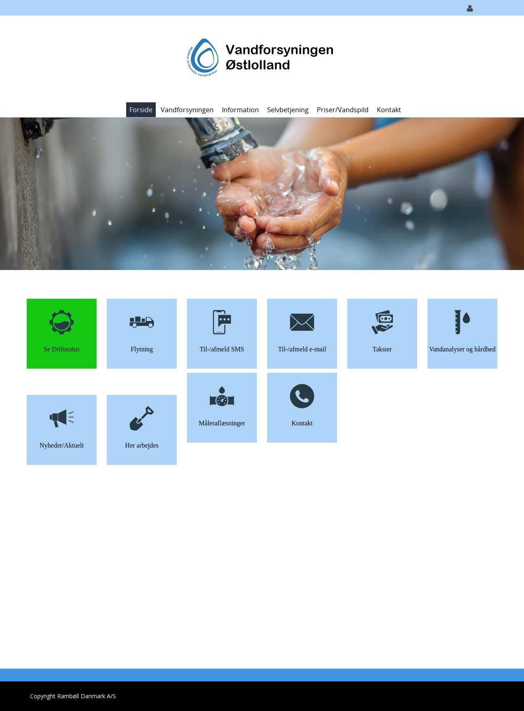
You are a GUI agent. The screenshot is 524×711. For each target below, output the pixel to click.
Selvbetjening (288, 109)
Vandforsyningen (187, 109)
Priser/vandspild (343, 109)
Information (240, 109)
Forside (140, 109)
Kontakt (389, 109)
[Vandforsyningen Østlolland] (259, 58)
